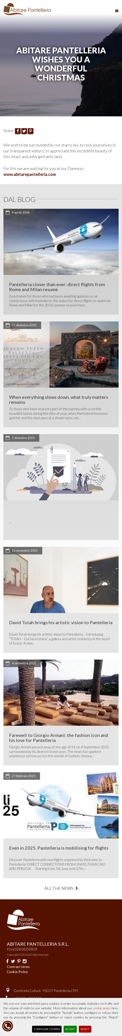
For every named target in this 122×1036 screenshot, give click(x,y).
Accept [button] (70, 1029)
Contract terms (18, 967)
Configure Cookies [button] (47, 1029)
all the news (61, 888)
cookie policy (102, 1008)
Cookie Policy (17, 972)
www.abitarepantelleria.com (29, 174)
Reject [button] (85, 1029)
